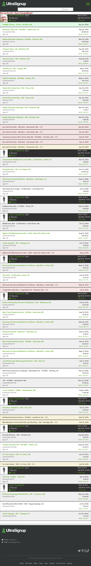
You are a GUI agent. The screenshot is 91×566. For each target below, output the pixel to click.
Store (41, 563)
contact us (12, 540)
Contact (52, 563)
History (81, 20)
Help (46, 563)
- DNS (22, 147)
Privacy (69, 563)
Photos (12, 20)
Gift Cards (28, 563)
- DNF (22, 127)
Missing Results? (7, 13)
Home (22, 563)
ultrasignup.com (14, 542)
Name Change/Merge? (24, 13)
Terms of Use (60, 563)
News (36, 563)
